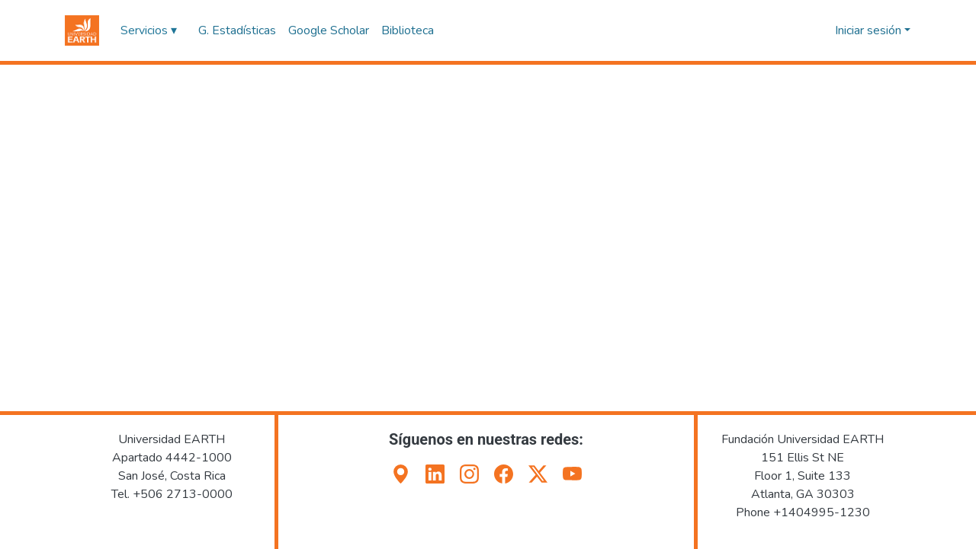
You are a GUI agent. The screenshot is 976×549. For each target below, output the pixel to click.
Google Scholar (328, 30)
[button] (82, 30)
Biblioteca (407, 30)
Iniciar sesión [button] (869, 30)
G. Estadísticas (237, 30)
